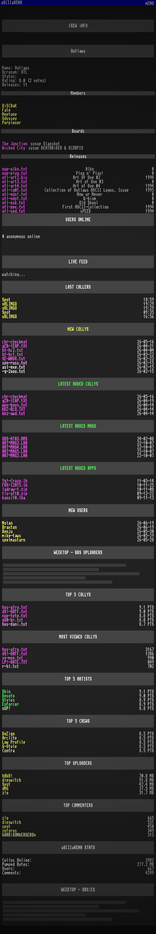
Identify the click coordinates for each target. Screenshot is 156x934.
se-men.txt (12, 658)
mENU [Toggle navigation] (149, 4)
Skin (6, 692)
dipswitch (11, 780)
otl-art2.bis (14, 177)
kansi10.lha (13, 498)
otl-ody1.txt (14, 198)
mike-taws (11, 536)
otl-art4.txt (14, 186)
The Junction (14, 144)
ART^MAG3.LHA (14, 443)
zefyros (9, 831)
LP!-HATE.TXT (14, 662)
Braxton (9, 527)
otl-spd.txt (13, 211)
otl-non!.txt (14, 194)
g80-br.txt (12, 620)
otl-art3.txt (14, 182)
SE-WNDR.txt (13, 359)
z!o (5, 793)
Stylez (8, 700)
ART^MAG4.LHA (14, 447)
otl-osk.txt (13, 203)
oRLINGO (9, 304)
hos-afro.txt (14, 607)
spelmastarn (13, 540)
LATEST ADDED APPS (78, 468)
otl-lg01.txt (14, 190)
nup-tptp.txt (14, 616)
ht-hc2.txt (12, 350)
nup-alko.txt (14, 169)
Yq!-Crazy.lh (14, 481)
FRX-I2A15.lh (14, 485)
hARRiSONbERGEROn (19, 835)
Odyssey (9, 118)
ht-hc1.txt (12, 354)
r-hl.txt (10, 666)
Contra (8, 751)
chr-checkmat (14, 342)
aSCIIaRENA (11, 3)
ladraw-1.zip (14, 489)
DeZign (8, 734)
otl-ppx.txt (13, 207)
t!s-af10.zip (14, 493)
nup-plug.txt (14, 173)
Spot (6, 300)
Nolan (7, 523)
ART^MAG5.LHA (14, 451)
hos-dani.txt (14, 624)
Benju (7, 531)
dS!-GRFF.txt (14, 611)
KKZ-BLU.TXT (13, 409)
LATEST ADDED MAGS (78, 426)
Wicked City (13, 148)
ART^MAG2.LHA (14, 456)
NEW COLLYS (78, 329)
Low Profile (13, 742)
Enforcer (10, 704)
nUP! (6, 708)
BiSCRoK (9, 106)
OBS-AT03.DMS (14, 439)
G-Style (9, 746)
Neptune (9, 114)
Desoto (8, 696)
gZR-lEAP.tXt (14, 346)
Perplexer (11, 123)
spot (6, 826)
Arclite (9, 738)
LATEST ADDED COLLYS (78, 384)
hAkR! (7, 776)
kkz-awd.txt (13, 413)
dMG (5, 788)
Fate (6, 110)
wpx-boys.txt (14, 405)
